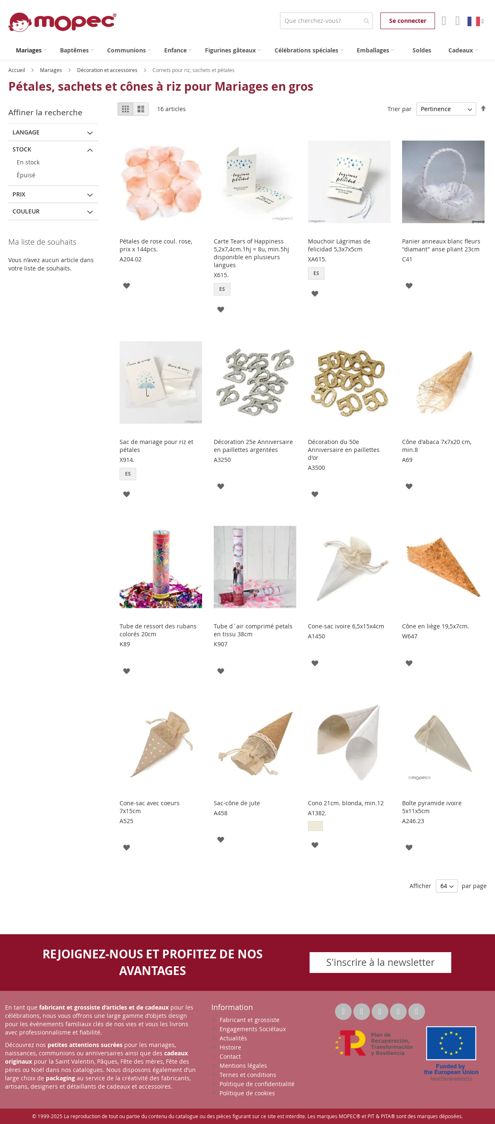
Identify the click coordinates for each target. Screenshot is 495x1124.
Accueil (17, 70)
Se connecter (407, 21)
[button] (126, 285)
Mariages (51, 70)
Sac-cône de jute (237, 803)
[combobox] (326, 20)
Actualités (233, 1038)
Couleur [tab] (26, 211)
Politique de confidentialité (257, 1084)
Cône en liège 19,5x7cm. (435, 626)
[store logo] (62, 22)
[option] (315, 826)
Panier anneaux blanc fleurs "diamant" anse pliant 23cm (441, 245)
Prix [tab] (18, 194)
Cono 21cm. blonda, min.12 (346, 803)
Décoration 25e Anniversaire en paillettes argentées (253, 446)
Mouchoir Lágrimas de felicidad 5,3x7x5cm (339, 245)
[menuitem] (31, 50)
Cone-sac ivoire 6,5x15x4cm (346, 626)
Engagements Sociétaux (253, 1029)
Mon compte (443, 20)
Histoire (230, 1047)
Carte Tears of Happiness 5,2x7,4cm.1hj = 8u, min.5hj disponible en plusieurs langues (251, 253)
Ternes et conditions (248, 1075)
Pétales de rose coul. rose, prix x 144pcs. (156, 245)
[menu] (247, 50)
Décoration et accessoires (108, 70)
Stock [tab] (21, 149)
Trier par (400, 109)
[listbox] (255, 290)
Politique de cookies (247, 1093)
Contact (230, 1056)
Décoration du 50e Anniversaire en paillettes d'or (344, 450)
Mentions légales (243, 1065)
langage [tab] (26, 132)
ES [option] (222, 289)
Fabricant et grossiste (250, 1020)
